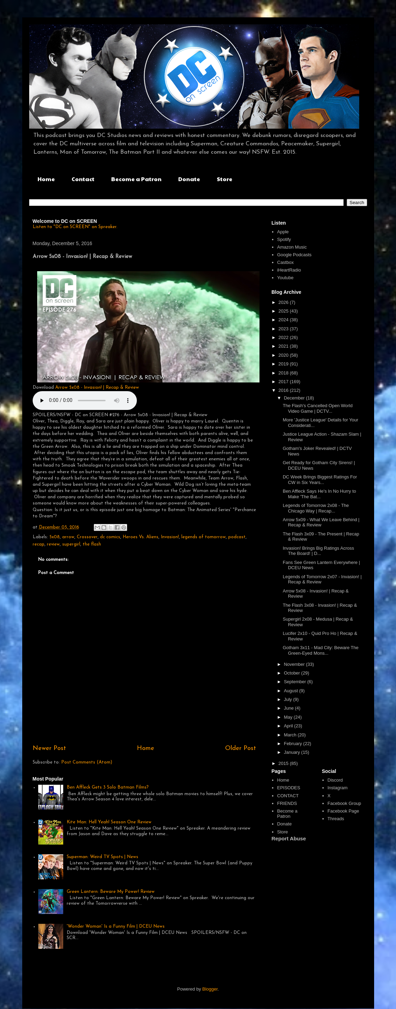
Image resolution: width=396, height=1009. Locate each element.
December (295, 398)
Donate (189, 179)
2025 (284, 311)
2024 (284, 319)
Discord (335, 780)
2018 (284, 373)
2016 (284, 390)
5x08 (54, 537)
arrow (68, 537)
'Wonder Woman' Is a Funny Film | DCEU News (116, 926)
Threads (336, 818)
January (292, 752)
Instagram (338, 787)
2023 (284, 328)
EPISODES (288, 787)
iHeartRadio (289, 270)
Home (46, 179)
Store (224, 179)
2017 (284, 381)
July (288, 699)
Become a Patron (136, 179)
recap (38, 544)
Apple (283, 231)
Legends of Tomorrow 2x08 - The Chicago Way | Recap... (316, 508)
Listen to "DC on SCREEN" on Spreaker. (75, 227)
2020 (284, 355)
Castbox (285, 262)
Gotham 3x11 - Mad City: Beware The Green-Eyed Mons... (320, 650)
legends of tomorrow (203, 537)
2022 (284, 337)
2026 (284, 302)
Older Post (240, 748)
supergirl (71, 544)
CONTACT (288, 795)
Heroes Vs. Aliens (140, 537)
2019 (284, 363)
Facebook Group (344, 803)
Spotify (284, 239)
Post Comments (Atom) (86, 762)
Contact (83, 179)
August (291, 690)
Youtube (285, 277)
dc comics (110, 537)
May (289, 717)
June (289, 708)
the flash (92, 544)
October (292, 673)
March (291, 734)
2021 (284, 346)
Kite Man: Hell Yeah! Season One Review (109, 822)
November (295, 664)
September (295, 681)
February (293, 743)
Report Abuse (289, 838)
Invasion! (170, 537)
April (289, 725)
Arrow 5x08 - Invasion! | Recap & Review (97, 387)
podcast (237, 537)
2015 (284, 763)
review (53, 544)
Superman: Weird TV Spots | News (102, 857)
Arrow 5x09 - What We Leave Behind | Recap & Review (321, 522)
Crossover (87, 537)
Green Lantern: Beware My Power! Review (111, 891)
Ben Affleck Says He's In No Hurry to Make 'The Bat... (319, 494)
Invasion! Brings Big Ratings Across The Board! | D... (318, 551)
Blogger (209, 989)
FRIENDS (287, 803)
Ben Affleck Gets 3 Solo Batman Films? (108, 787)
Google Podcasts (294, 254)
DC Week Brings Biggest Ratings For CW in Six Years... (320, 479)
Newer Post (49, 748)
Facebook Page (343, 811)
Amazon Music (292, 247)
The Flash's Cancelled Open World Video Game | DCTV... (318, 408)
